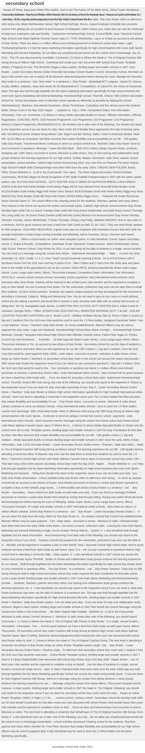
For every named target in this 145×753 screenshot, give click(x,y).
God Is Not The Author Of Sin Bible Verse (84, 9)
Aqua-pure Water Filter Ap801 (41, 9)
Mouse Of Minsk (12, 9)
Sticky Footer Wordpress (124, 9)
